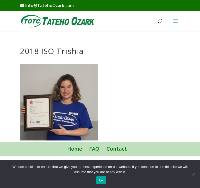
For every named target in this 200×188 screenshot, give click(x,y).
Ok (101, 180)
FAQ (94, 148)
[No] (193, 174)
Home (74, 148)
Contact (117, 148)
